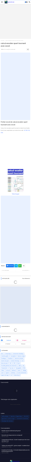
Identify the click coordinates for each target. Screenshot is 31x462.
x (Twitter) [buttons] (7, 343)
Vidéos (2, 370)
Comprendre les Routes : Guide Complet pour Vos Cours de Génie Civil (16, 440)
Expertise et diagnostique (16, 416)
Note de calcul (4, 363)
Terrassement (4, 368)
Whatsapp (20, 265)
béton (19, 370)
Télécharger (15, 194)
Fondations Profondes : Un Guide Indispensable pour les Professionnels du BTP (16, 450)
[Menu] (2, 2)
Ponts (18, 363)
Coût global (13, 356)
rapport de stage (5, 375)
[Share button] (24, 265)
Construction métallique (18, 353)
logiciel (7, 372)
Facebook (11, 265)
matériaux (13, 372)
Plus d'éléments (26, 278)
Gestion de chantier (19, 358)
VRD (24, 368)
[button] (26, 2)
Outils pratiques (5, 416)
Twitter (16, 265)
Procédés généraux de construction (9, 365)
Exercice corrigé (21, 356)
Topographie (18, 368)
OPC (11, 363)
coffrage (24, 370)
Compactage (8, 353)
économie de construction (22, 418)
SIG (23, 365)
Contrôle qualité (5, 356)
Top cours (11, 368)
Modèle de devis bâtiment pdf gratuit (11, 430)
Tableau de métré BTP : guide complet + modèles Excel (15, 445)
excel (2, 372)
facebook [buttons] (9, 340)
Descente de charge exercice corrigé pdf (12, 435)
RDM (20, 365)
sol (11, 375)
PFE (14, 363)
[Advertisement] (15, 21)
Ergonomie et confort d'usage (8, 418)
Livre (22, 360)
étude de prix (17, 375)
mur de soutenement (21, 372)
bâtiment (14, 370)
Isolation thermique (15, 360)
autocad (8, 370)
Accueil (2, 40)
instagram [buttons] (24, 340)
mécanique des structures (7, 421)
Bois (2, 353)
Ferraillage (3, 358)
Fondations (10, 358)
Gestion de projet (5, 360)
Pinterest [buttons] (23, 343)
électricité (26, 416)
